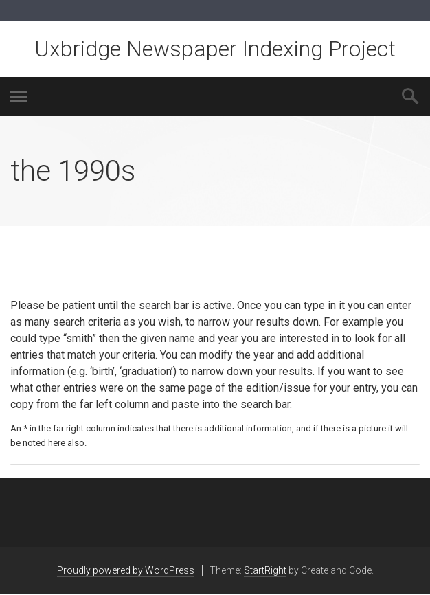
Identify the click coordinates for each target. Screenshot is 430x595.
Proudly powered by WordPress (125, 570)
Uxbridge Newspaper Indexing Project (215, 49)
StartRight (265, 570)
